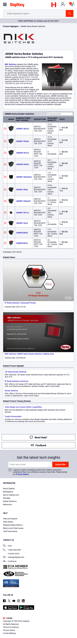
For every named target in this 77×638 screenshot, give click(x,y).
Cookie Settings (9, 633)
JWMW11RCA (22, 223)
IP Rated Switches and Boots (16, 381)
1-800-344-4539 (12, 550)
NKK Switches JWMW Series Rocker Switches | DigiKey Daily (29, 354)
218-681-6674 (11, 554)
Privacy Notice (22, 474)
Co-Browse (9, 561)
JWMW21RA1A (22, 153)
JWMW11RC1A (22, 213)
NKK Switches (10, 64)
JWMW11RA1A (22, 129)
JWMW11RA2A (22, 141)
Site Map (6, 498)
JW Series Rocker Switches (15, 372)
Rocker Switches (11, 391)
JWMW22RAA (22, 233)
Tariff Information (10, 531)
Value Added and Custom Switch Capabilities (23, 407)
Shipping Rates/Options (12, 525)
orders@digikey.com (13, 557)
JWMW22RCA (22, 243)
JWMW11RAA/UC (23, 201)
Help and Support (10, 519)
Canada (7, 618)
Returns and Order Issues (13, 528)
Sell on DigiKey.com (11, 495)
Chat (7, 546)
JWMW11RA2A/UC (24, 177)
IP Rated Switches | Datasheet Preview (20, 303)
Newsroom (7, 504)
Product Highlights (10, 26)
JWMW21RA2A (22, 164)
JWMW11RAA (22, 190)
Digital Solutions (10, 501)
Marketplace (8, 492)
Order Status (8, 522)
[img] (17, 5)
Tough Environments (13, 416)
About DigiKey (9, 489)
